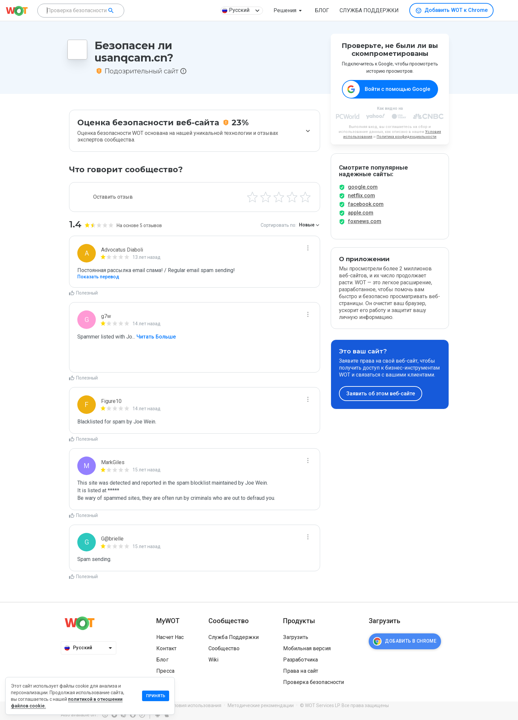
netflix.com (361, 200)
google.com (363, 192)
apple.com (360, 218)
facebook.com (366, 209)
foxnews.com (364, 226)
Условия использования (194, 705)
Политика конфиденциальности (406, 137)
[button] (289, 10)
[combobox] (81, 10)
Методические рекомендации (261, 705)
